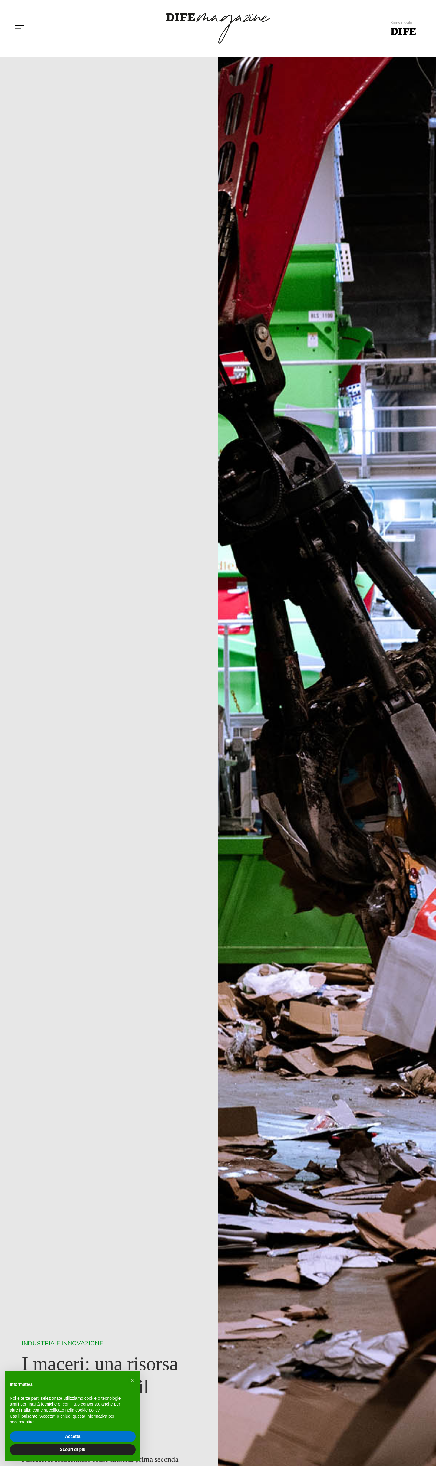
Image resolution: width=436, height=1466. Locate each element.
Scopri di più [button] (73, 1449)
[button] (132, 1380)
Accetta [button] (73, 1436)
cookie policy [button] (87, 1410)
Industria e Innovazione (62, 1344)
